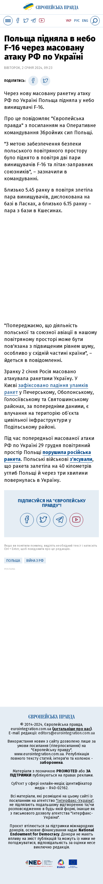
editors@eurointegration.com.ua (66, 733)
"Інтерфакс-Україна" (74, 800)
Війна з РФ (35, 561)
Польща (13, 561)
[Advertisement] (51, 268)
